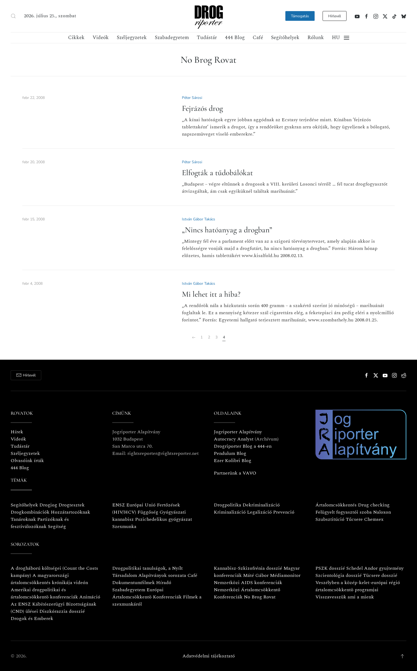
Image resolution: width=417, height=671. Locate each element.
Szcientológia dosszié (338, 575)
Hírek (17, 431)
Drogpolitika (227, 505)
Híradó (163, 582)
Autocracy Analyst (233, 439)
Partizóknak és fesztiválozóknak (40, 523)
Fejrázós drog (202, 108)
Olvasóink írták (27, 460)
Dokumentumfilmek (133, 582)
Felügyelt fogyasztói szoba (343, 512)
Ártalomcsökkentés (336, 505)
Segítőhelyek (285, 37)
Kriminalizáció (230, 512)
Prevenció (283, 512)
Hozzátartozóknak (70, 512)
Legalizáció (259, 512)
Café (258, 37)
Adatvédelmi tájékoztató (208, 656)
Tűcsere (354, 519)
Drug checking (374, 505)
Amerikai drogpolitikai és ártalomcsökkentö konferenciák (44, 593)
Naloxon (382, 512)
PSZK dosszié (330, 568)
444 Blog (235, 37)
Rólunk (315, 37)
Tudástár (207, 37)
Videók (101, 37)
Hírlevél (334, 16)
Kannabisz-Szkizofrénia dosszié (248, 568)
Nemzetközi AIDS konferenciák (248, 582)
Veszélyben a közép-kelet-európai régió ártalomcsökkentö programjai (357, 586)
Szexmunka (124, 526)
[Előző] (193, 337)
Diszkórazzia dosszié (62, 611)
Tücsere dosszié (380, 575)
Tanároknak (23, 519)
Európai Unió (141, 505)
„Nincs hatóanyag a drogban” (227, 230)
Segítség (57, 526)
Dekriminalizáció (261, 505)
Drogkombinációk (30, 512)
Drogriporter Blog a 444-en (243, 446)
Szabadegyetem (172, 37)
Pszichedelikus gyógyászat (163, 519)
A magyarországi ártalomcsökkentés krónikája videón (49, 579)
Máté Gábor (256, 575)
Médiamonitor (285, 575)
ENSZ (118, 505)
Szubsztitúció (329, 519)
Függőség (147, 512)
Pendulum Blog (230, 453)
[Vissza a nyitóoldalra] (208, 16)
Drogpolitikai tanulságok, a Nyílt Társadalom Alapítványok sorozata (149, 572)
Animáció (89, 597)
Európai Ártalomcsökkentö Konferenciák (147, 593)
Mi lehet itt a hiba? (211, 294)
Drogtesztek (72, 505)
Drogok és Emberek (32, 618)
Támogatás (300, 16)
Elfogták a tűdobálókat (217, 173)
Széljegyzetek (132, 37)
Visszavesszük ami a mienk (344, 597)
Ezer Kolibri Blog (232, 460)
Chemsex (373, 519)
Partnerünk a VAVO (235, 473)
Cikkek (76, 37)
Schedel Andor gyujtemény (375, 568)
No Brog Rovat (260, 597)
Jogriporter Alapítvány (238, 431)
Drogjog (48, 505)
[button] (13, 16)
